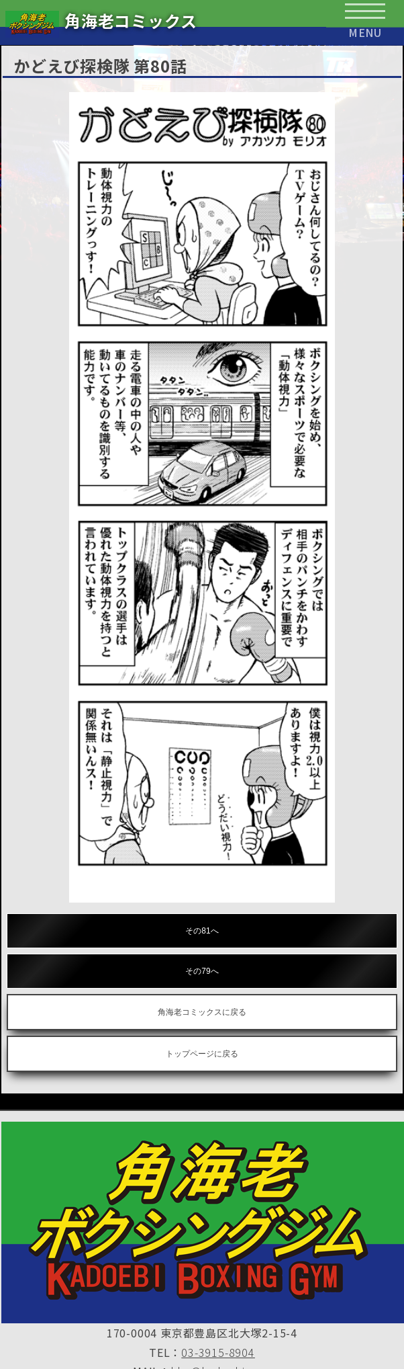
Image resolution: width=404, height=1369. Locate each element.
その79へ (201, 971)
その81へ (201, 931)
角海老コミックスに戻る (202, 1012)
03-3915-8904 (218, 1352)
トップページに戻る (202, 1054)
